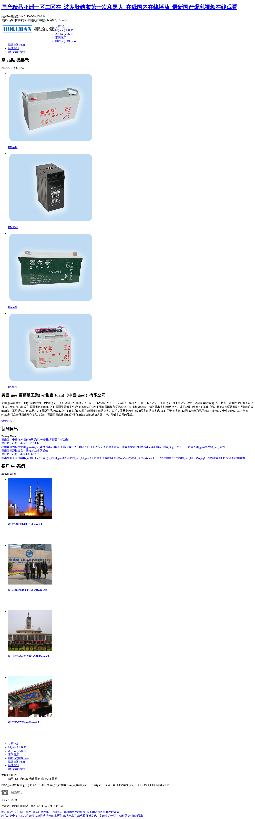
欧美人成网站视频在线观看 (45, 815)
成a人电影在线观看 (73, 815)
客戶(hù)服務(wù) (65, 41)
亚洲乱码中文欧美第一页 (101, 815)
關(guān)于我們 (64, 30)
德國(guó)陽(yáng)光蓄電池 (24, 778)
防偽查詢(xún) (16, 44)
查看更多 (6, 420)
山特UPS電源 (49, 778)
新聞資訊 (13, 48)
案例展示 (60, 37)
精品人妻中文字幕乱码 (14, 815)
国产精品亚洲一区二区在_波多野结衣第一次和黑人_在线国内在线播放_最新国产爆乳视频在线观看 (119, 7)
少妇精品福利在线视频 (130, 815)
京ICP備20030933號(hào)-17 (153, 785)
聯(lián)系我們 (16, 51)
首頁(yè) (60, 26)
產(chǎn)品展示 (64, 34)
